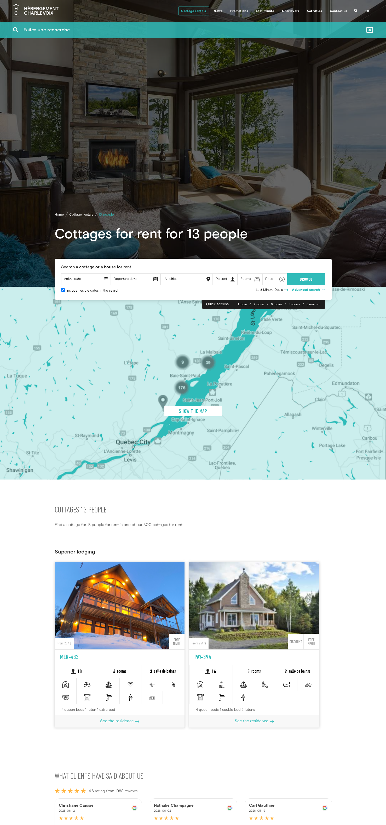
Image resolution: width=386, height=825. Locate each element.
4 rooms (294, 304)
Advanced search (306, 290)
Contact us (338, 11)
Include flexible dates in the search (92, 290)
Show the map (193, 450)
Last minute (265, 11)
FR (367, 11)
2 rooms (259, 304)
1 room (242, 304)
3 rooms (276, 304)
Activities (314, 11)
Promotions (239, 11)
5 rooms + (313, 304)
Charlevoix (290, 11)
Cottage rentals (193, 11)
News (218, 11)
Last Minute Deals (269, 290)
